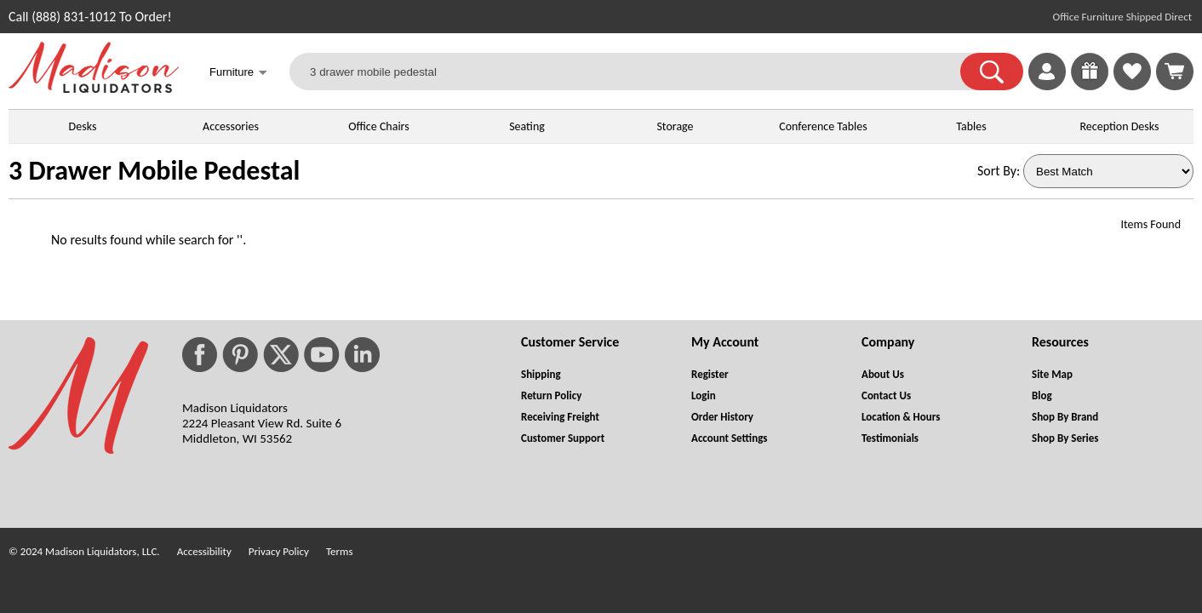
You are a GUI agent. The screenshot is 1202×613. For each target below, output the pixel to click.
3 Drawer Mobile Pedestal (154, 170)
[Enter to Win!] (1089, 85)
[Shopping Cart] (1174, 71)
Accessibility (204, 551)
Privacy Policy (279, 551)
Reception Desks (1119, 126)
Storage (674, 126)
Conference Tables (823, 126)
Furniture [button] (238, 74)
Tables (971, 126)
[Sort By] (1108, 171)
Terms (339, 551)
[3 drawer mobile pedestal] (635, 71)
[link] (1174, 71)
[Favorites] (1132, 85)
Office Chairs (378, 126)
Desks (83, 126)
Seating (527, 126)
